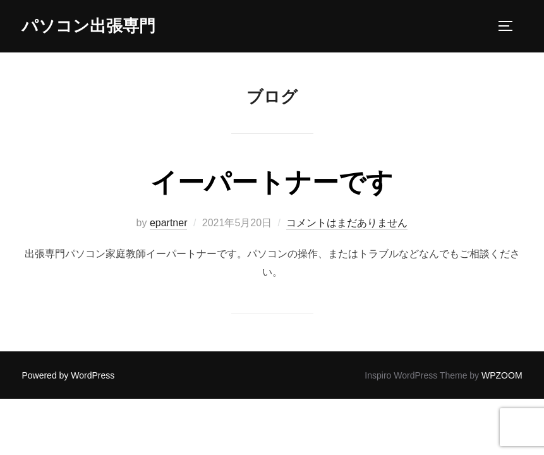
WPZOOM (502, 375)
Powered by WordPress (67, 375)
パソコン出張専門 (88, 26)
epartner (169, 222)
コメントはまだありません (347, 222)
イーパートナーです (271, 182)
